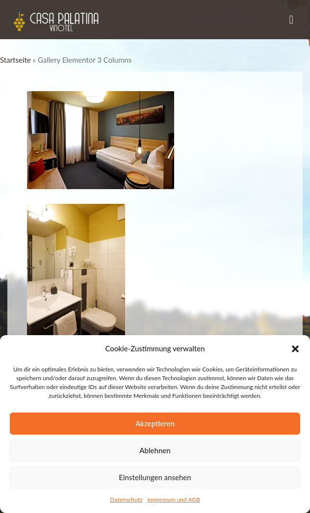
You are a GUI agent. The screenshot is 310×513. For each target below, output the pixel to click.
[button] (295, 349)
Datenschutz (126, 499)
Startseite (15, 59)
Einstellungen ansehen (155, 477)
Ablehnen (154, 450)
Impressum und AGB (173, 499)
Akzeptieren (155, 423)
